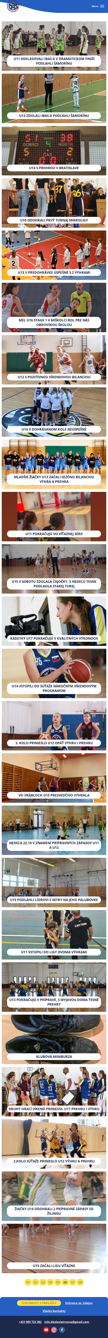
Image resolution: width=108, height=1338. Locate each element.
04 (50, 1282)
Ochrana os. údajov (79, 1303)
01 (28, 1282)
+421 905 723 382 (30, 1322)
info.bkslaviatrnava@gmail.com (66, 1322)
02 (36, 1282)
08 (80, 1282)
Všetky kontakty (54, 1311)
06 (65, 1282)
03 (43, 1282)
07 (73, 1282)
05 (58, 1282)
